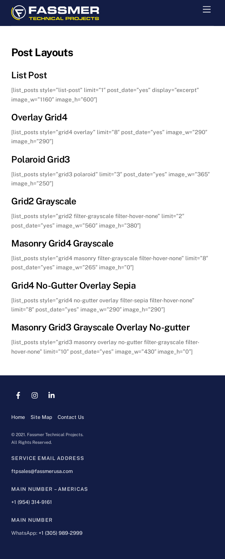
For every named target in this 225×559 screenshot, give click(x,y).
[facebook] (18, 394)
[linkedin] (52, 394)
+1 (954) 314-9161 (31, 502)
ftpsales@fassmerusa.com (42, 471)
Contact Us (71, 417)
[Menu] (207, 10)
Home (18, 417)
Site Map (41, 417)
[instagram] (35, 394)
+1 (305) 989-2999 (60, 533)
